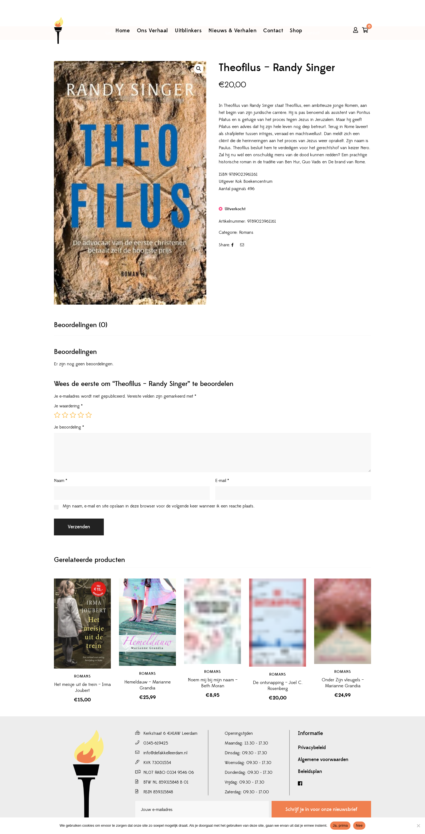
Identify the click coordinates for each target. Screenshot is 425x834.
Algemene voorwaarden (323, 759)
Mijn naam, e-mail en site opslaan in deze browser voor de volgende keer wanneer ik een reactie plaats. (159, 506)
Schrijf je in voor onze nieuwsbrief (321, 809)
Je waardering (68, 406)
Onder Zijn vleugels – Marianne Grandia (343, 683)
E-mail (222, 480)
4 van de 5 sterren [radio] (81, 415)
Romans (246, 232)
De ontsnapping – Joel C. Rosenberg (277, 686)
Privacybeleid (312, 747)
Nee (359, 825)
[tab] (80, 325)
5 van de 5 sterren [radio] (88, 415)
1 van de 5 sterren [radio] (57, 415)
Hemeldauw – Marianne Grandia (147, 685)
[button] (199, 69)
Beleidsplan (310, 771)
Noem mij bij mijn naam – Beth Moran (212, 683)
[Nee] (418, 825)
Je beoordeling (69, 427)
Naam (60, 480)
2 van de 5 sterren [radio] (65, 415)
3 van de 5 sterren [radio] (73, 415)
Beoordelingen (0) (80, 325)
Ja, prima (340, 825)
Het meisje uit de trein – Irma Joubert (82, 688)
